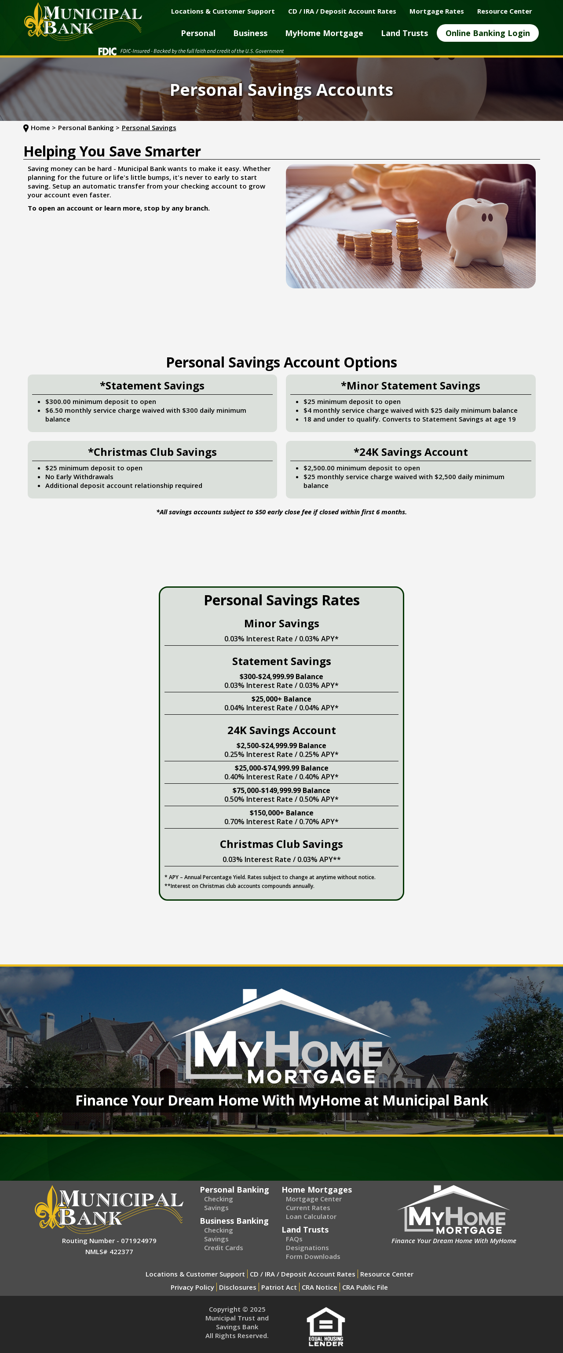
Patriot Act (279, 1287)
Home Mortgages (317, 1189)
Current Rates (308, 1207)
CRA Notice (319, 1287)
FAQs (294, 1238)
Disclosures (237, 1287)
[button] (198, 33)
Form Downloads (313, 1256)
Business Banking (234, 1220)
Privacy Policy (192, 1287)
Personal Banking (234, 1189)
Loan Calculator (311, 1216)
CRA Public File (365, 1287)
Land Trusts (305, 1229)
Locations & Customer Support (195, 1273)
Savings (216, 1207)
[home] (83, 21)
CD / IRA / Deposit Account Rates (302, 1273)
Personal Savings (149, 127)
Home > (43, 127)
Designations (307, 1247)
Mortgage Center (314, 1198)
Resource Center (386, 1273)
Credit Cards (223, 1247)
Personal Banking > (89, 127)
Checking (218, 1198)
